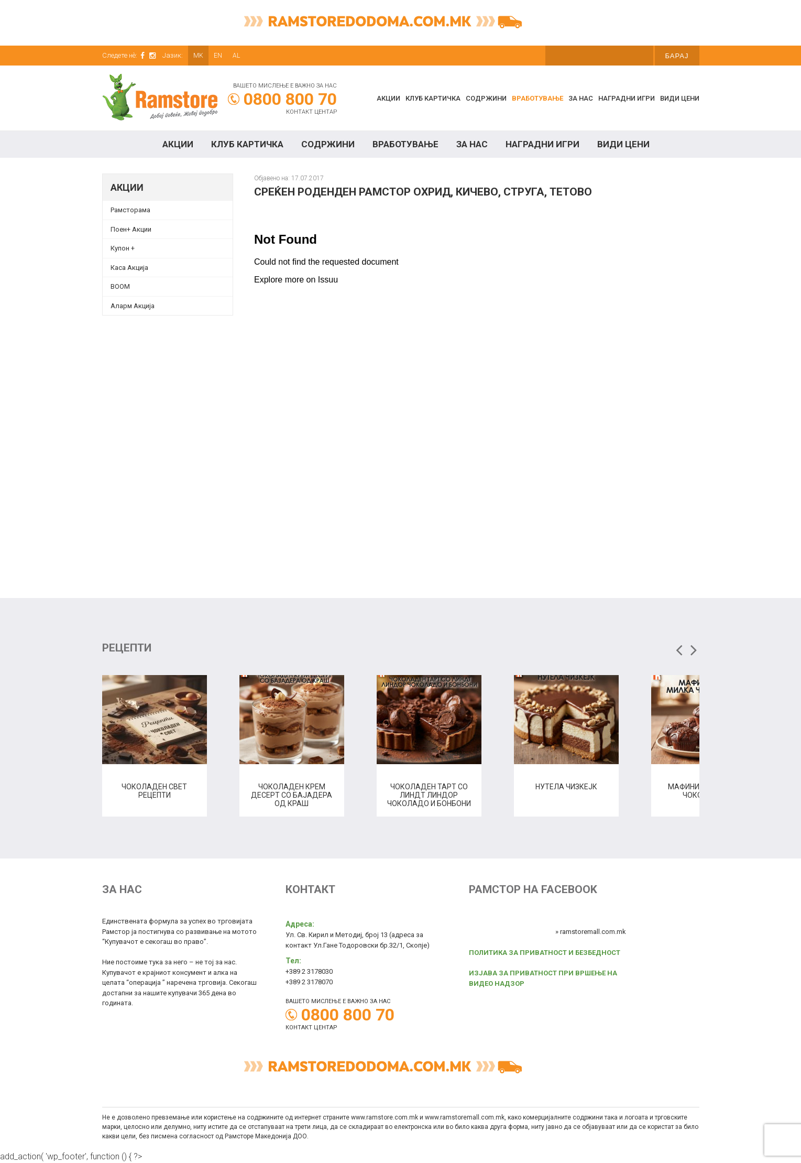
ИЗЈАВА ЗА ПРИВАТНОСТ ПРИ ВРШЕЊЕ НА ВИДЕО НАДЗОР (543, 978)
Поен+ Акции (131, 229)
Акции (388, 98)
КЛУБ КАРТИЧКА (432, 98)
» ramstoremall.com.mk (590, 932)
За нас (580, 98)
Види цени (679, 98)
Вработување (537, 98)
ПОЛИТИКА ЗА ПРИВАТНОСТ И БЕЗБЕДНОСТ (544, 953)
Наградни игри (626, 98)
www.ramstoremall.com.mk (464, 1117)
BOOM (120, 286)
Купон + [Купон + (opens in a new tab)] (123, 248)
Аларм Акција (133, 306)
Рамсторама (130, 210)
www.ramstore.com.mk (384, 1117)
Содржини (486, 98)
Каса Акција (129, 267)
